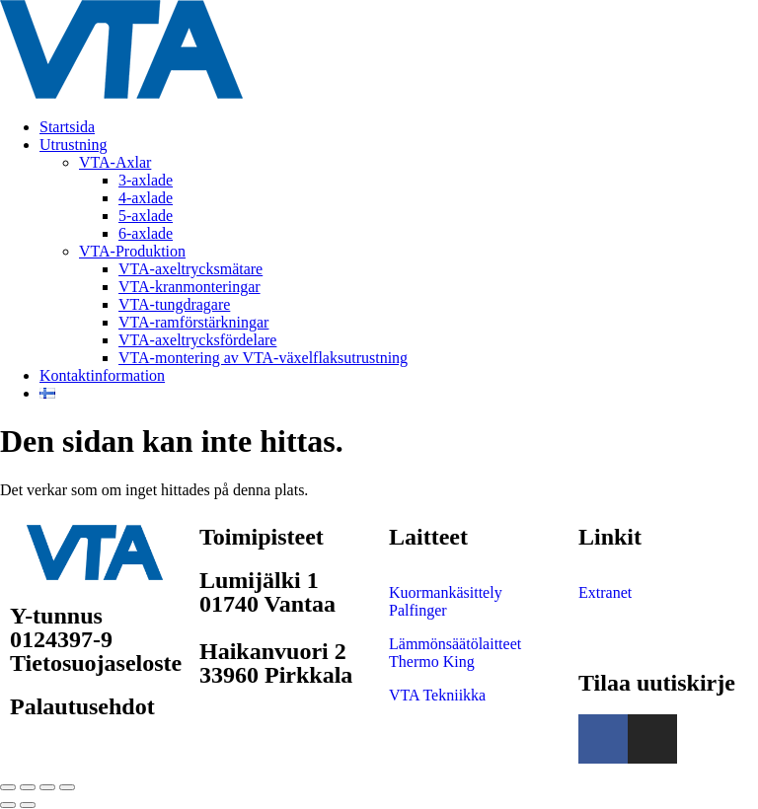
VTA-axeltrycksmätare (190, 268)
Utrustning (73, 144)
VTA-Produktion (132, 251)
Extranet (605, 592)
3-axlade (145, 180)
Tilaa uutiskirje (656, 683)
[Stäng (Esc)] (67, 787)
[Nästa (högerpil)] (28, 805)
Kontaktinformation (102, 375)
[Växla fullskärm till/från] (28, 787)
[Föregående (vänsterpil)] (8, 805)
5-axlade (145, 215)
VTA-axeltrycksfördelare (197, 339)
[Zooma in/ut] (8, 787)
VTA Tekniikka (437, 695)
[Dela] (47, 787)
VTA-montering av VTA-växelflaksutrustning (263, 357)
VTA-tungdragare (174, 304)
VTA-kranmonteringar (189, 286)
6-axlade (145, 233)
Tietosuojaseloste (96, 663)
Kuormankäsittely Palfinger (445, 601)
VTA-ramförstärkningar (193, 322)
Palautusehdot (82, 706)
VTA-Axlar (115, 162)
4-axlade (145, 197)
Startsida (67, 126)
